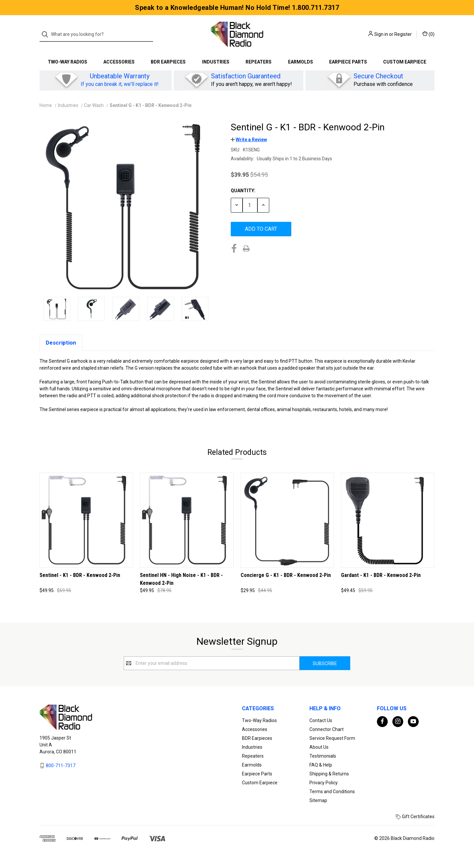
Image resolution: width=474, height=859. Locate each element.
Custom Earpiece (404, 62)
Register (403, 34)
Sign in (381, 34)
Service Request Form (332, 738)
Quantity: (243, 190)
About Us (319, 747)
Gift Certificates (415, 816)
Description (61, 342)
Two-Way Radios (67, 62)
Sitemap (318, 800)
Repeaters (259, 62)
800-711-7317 (60, 765)
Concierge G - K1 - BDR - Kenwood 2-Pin (286, 575)
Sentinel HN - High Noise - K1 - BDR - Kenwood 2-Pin (181, 579)
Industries (215, 62)
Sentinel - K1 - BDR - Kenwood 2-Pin (80, 575)
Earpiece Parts (348, 62)
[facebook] (382, 721)
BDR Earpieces (168, 62)
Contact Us (320, 720)
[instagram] (398, 721)
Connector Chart (326, 729)
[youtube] (413, 721)
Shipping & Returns (329, 773)
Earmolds (300, 62)
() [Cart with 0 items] (428, 34)
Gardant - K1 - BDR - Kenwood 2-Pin (381, 575)
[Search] (47, 34)
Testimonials (322, 756)
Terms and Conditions (332, 791)
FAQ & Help (320, 765)
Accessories (119, 62)
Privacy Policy (323, 782)
